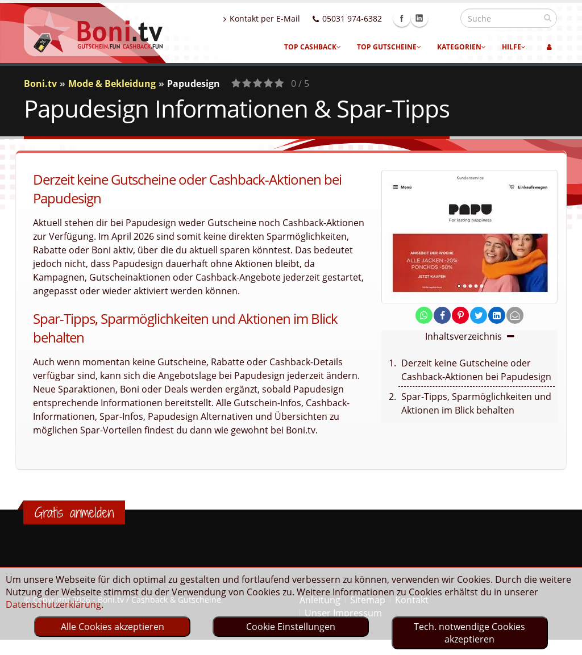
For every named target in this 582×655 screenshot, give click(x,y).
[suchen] (547, 18)
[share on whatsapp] (424, 315)
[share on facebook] (442, 315)
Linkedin (443, 18)
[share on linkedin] (497, 315)
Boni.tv (40, 83)
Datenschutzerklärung (53, 604)
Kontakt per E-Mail (286, 18)
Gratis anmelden (74, 512)
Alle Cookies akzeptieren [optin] (112, 626)
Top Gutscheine (389, 47)
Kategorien (461, 47)
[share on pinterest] (460, 315)
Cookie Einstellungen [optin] (290, 626)
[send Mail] (515, 315)
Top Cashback (312, 47)
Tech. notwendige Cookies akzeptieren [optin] (469, 632)
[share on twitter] (478, 315)
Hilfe (514, 47)
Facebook (426, 18)
